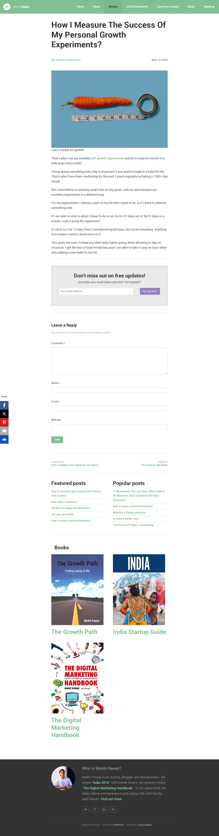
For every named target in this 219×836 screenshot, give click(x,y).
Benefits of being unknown (129, 512)
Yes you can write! (62, 514)
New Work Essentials (64, 502)
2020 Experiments (137, 6)
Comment (58, 343)
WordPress (119, 825)
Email (55, 401)
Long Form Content (168, 6)
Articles (113, 6)
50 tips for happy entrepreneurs (70, 508)
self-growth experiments (107, 158)
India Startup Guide (139, 632)
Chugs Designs (145, 825)
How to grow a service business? (71, 520)
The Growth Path (74, 632)
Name (55, 383)
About (96, 6)
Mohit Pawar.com (16, 6)
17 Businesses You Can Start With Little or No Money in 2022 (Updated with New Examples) (139, 496)
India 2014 (101, 783)
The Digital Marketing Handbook (66, 728)
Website (56, 420)
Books (191, 6)
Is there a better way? (126, 518)
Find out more (111, 799)
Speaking (209, 6)
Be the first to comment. (66, 60)
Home (80, 6)
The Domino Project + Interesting (133, 525)
